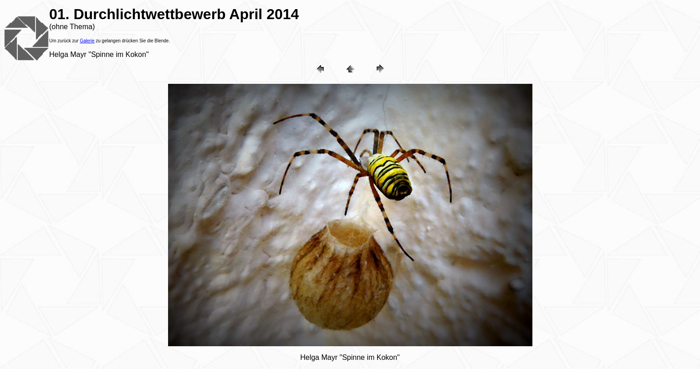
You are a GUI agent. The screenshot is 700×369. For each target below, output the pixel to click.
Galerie (87, 40)
